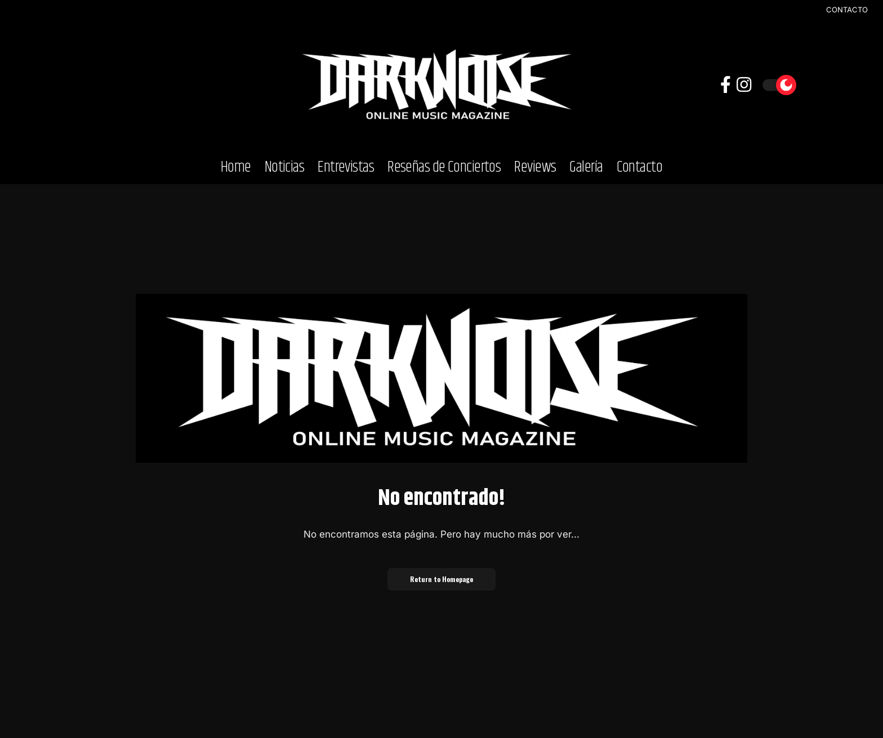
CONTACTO (847, 10)
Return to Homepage (441, 579)
